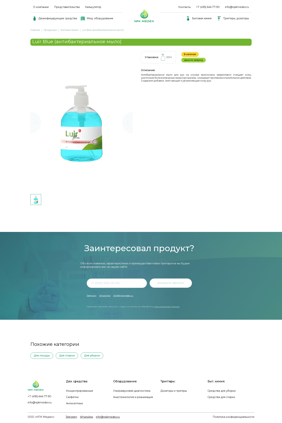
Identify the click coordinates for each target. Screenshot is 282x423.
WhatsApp (104, 295)
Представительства (67, 7)
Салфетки (72, 397)
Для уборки (92, 355)
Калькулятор (93, 7)
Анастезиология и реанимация (133, 397)
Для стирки (67, 355)
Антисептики (74, 403)
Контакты (184, 7)
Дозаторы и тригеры (173, 390)
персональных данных (166, 306)
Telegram (91, 295)
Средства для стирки (221, 397)
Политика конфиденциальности (233, 417)
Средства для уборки (222, 390)
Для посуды (42, 355)
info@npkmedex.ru (237, 7)
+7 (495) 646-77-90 (39, 396)
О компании (41, 7)
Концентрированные (79, 390)
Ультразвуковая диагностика (131, 390)
